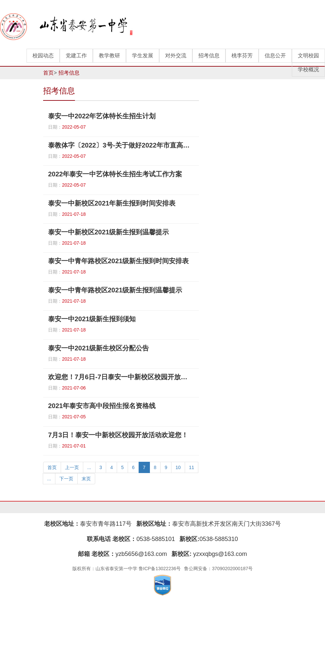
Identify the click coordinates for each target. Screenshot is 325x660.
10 (178, 467)
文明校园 (308, 55)
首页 (48, 73)
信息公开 (275, 55)
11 (191, 467)
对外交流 (175, 55)
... (89, 467)
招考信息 (209, 55)
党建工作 (76, 55)
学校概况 (308, 69)
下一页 (66, 478)
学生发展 (142, 55)
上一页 (72, 467)
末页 (86, 478)
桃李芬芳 (242, 55)
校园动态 (43, 55)
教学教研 (109, 55)
